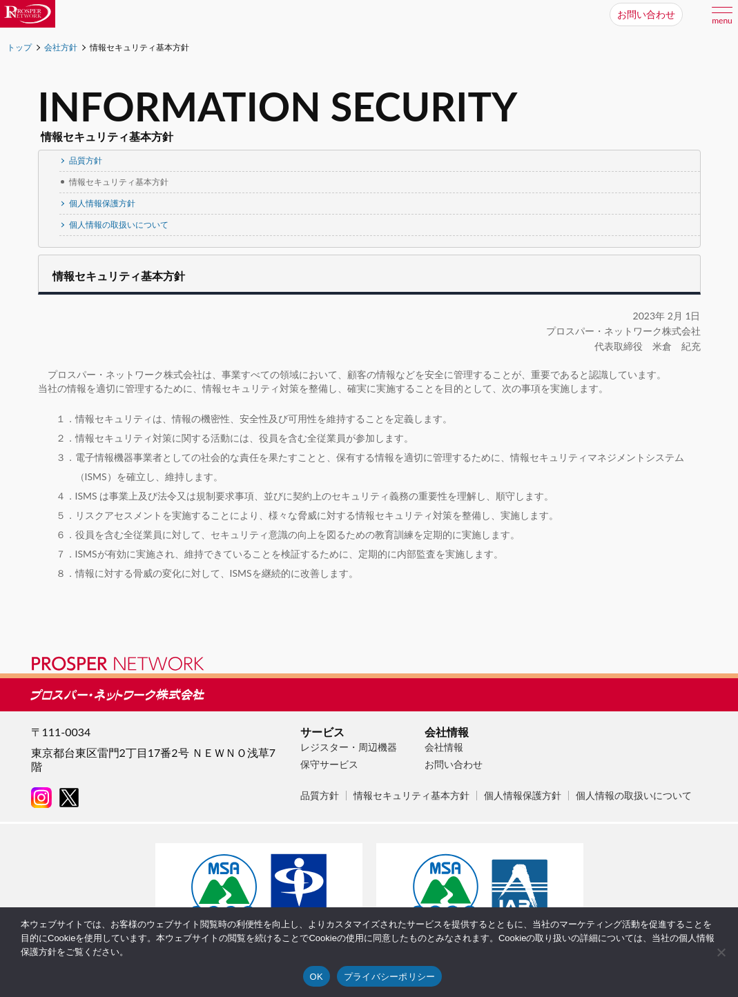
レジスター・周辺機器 (348, 747)
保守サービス (329, 764)
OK (316, 976)
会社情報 (444, 747)
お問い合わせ (454, 764)
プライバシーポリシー (390, 976)
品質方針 (80, 160)
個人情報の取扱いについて (113, 224)
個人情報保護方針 (97, 203)
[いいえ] (721, 952)
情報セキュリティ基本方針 (411, 795)
